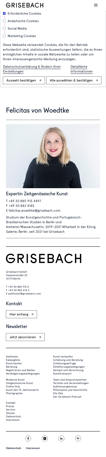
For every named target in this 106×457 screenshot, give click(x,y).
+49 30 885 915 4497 (24, 201)
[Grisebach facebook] (28, 438)
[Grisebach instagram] (45, 438)
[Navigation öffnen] (96, 5)
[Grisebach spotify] (78, 438)
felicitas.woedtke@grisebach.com (34, 210)
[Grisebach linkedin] (61, 438)
